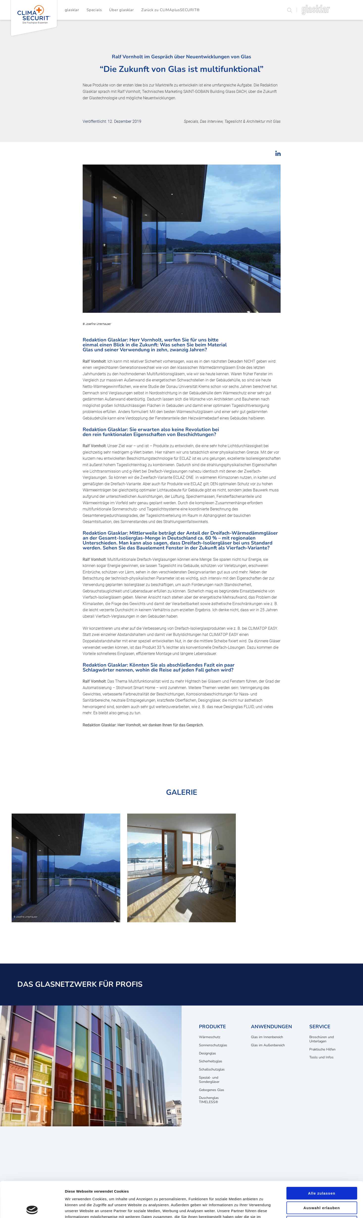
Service (319, 1026)
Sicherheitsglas (210, 1061)
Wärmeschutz (209, 1037)
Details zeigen (263, 1208)
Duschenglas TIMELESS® (209, 1099)
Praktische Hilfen (322, 1049)
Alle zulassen (322, 1157)
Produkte (212, 1026)
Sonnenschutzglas (213, 1045)
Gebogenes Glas (211, 1090)
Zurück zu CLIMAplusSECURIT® (170, 9)
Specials (94, 9)
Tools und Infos (321, 1057)
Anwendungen (271, 1026)
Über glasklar (121, 9)
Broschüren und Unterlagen (321, 1039)
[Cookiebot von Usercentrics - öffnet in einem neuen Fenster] (32, 1208)
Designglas (207, 1053)
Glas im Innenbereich (267, 1037)
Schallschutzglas (212, 1069)
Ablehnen (321, 1186)
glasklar (72, 9)
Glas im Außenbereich (268, 1045)
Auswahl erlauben (321, 1172)
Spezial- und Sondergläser (209, 1079)
